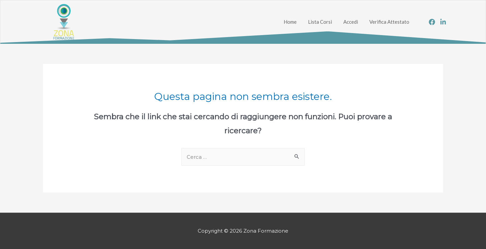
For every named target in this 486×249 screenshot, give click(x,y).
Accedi (350, 22)
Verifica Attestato (389, 22)
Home (290, 22)
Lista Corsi (320, 22)
